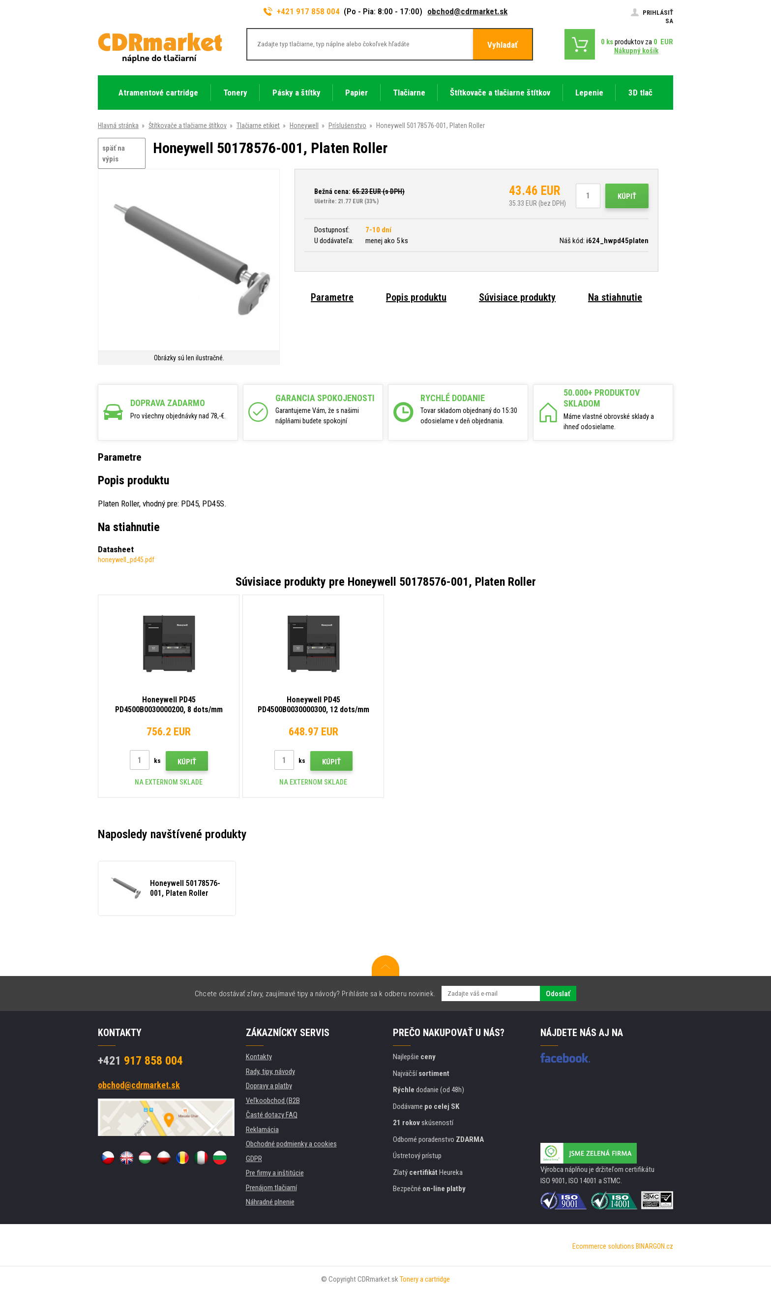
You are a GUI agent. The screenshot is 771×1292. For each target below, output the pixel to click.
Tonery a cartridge (425, 1279)
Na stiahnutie (615, 297)
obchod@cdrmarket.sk (467, 11)
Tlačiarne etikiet (258, 125)
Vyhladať (502, 45)
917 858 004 (140, 1061)
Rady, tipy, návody (270, 1071)
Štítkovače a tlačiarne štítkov (187, 125)
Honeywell (304, 125)
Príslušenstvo (347, 125)
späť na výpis (113, 154)
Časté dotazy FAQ (271, 1114)
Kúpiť (627, 196)
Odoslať (558, 993)
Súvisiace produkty (517, 297)
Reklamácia (262, 1129)
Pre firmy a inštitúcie (275, 1172)
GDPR (254, 1158)
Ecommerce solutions (603, 1246)
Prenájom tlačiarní (271, 1187)
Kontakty (259, 1056)
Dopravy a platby (269, 1085)
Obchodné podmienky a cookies (291, 1143)
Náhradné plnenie (270, 1201)
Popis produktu (416, 297)
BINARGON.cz (654, 1246)
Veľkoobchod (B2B (273, 1100)
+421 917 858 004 (302, 11)
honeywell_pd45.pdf (126, 560)
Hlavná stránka (118, 125)
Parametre (332, 297)
